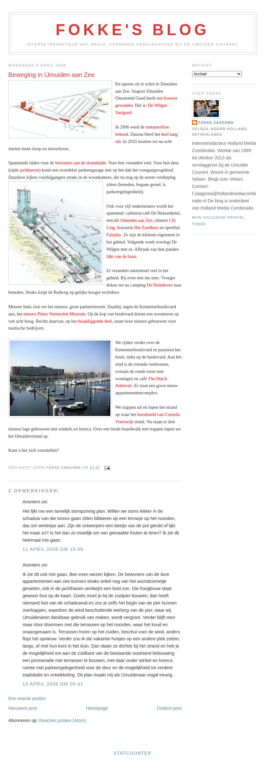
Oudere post (169, 708)
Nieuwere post (22, 708)
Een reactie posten (27, 698)
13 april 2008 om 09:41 (52, 683)
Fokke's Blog (132, 29)
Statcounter (132, 753)
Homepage (97, 708)
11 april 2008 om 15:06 (52, 549)
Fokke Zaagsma (216, 122)
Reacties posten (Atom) (62, 720)
